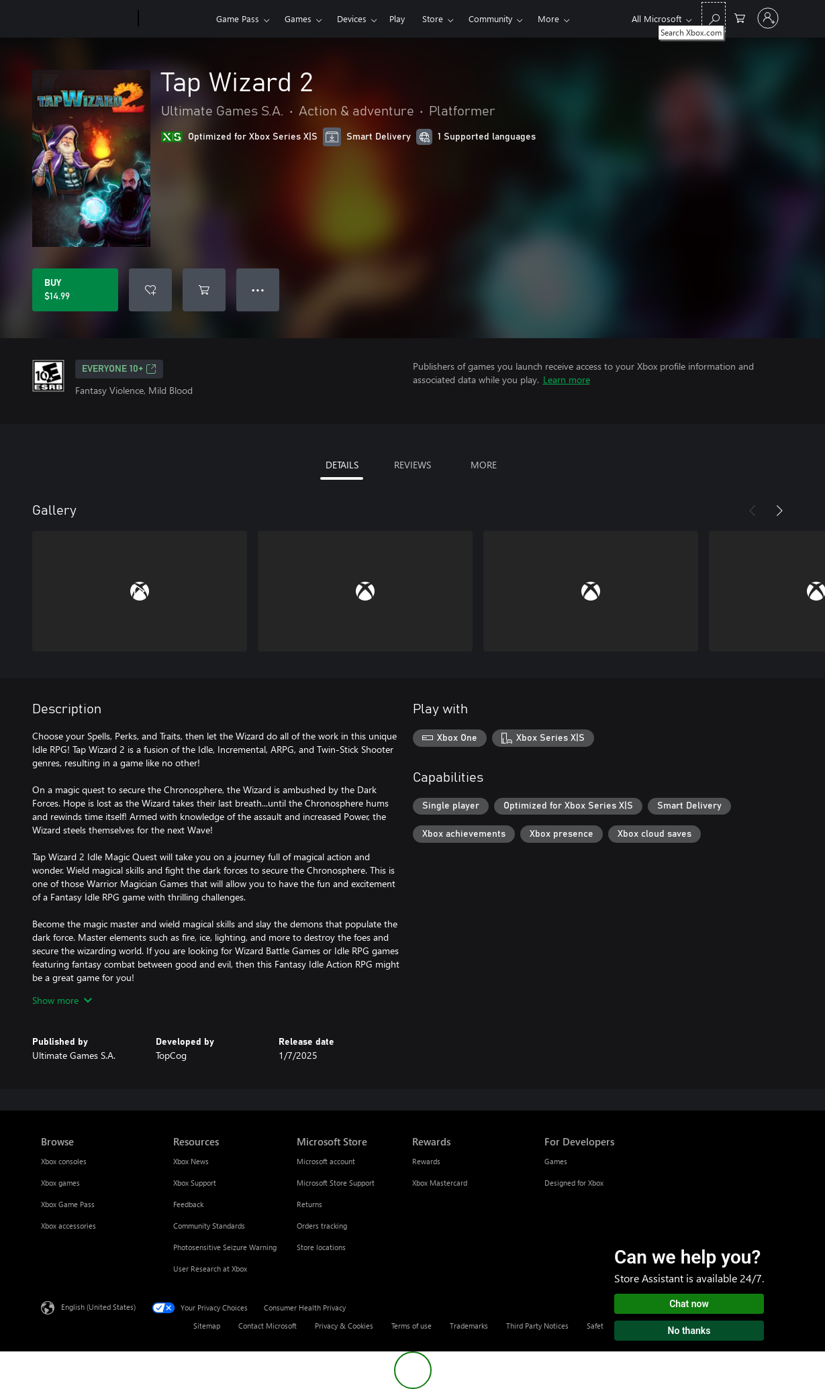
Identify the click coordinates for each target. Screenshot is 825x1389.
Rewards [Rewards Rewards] (426, 1161)
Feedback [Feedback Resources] (188, 1204)
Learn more (566, 379)
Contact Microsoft (267, 1325)
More (548, 18)
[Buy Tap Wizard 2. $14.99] (75, 289)
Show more (62, 1000)
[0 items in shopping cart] (739, 17)
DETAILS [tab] (342, 464)
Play (397, 18)
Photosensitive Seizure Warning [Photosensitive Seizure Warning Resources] (225, 1247)
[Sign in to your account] (768, 18)
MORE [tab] (484, 464)
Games (298, 18)
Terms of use (411, 1325)
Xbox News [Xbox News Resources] (191, 1161)
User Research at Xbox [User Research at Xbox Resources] (210, 1268)
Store (432, 18)
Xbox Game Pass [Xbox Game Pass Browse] (68, 1204)
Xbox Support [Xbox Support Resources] (194, 1182)
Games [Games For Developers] (555, 1161)
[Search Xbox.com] (713, 17)
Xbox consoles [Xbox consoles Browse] (64, 1161)
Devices (352, 18)
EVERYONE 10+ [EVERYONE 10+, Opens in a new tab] (119, 369)
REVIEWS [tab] (412, 464)
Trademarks (469, 1325)
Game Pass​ (237, 18)
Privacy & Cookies (344, 1325)
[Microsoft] (87, 19)
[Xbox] (175, 19)
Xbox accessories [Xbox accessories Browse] (68, 1225)
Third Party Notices (537, 1325)
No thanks (689, 1330)
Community (490, 18)
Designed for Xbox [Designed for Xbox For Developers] (573, 1182)
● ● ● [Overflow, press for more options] (258, 289)
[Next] (779, 510)
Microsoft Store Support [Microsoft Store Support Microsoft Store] (336, 1182)
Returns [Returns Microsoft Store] (309, 1204)
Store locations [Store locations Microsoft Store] (321, 1247)
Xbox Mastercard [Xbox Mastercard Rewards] (439, 1182)
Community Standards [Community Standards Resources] (209, 1225)
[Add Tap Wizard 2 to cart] (204, 289)
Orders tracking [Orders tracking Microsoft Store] (322, 1225)
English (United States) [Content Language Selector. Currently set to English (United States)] (98, 1306)
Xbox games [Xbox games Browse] (60, 1182)
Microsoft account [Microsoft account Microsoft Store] (326, 1161)
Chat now (689, 1303)
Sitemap (206, 1325)
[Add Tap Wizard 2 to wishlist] (150, 289)
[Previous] (752, 510)
